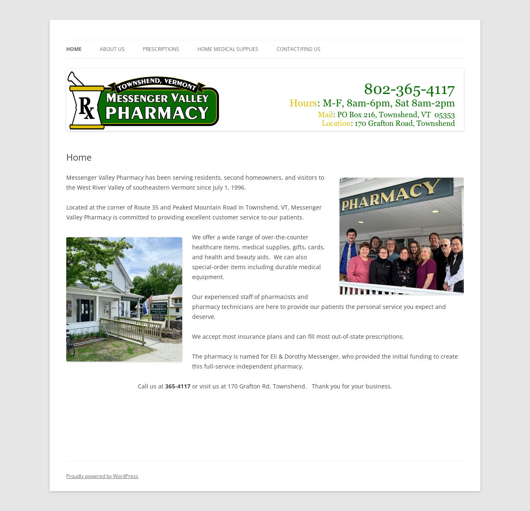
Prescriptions (161, 49)
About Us (112, 49)
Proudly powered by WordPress (102, 476)
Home (74, 49)
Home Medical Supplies (228, 49)
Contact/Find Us (298, 49)
